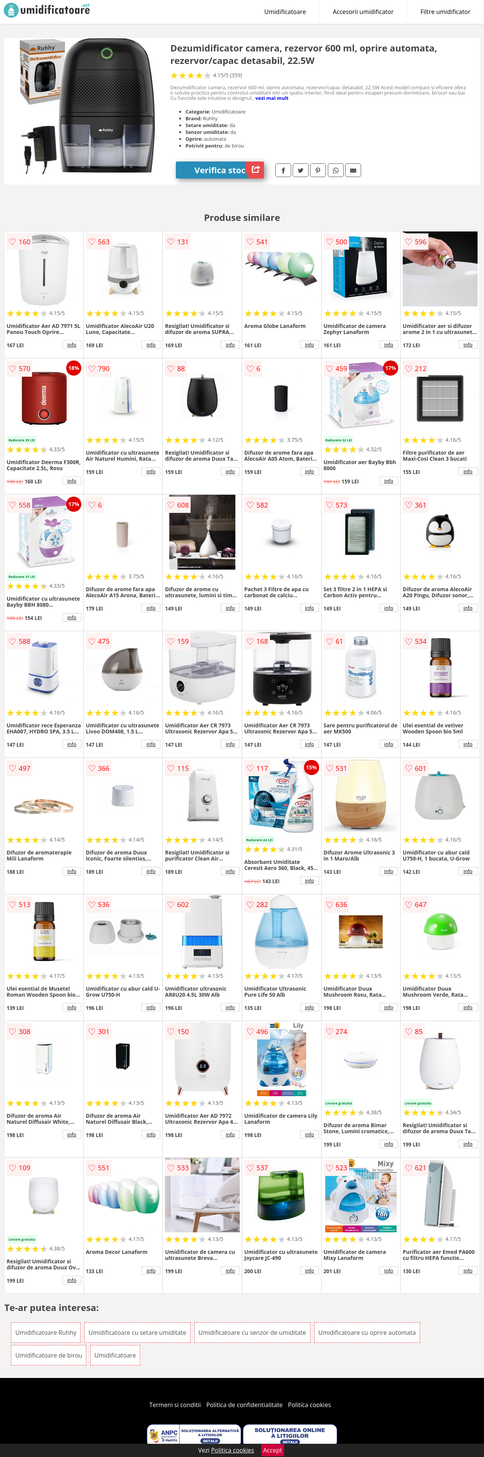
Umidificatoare (285, 12)
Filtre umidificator (445, 12)
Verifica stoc (229, 170)
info (71, 344)
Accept (272, 1450)
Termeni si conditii (175, 1405)
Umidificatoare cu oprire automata (367, 1332)
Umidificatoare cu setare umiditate (137, 1332)
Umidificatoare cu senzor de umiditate (252, 1332)
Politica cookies (309, 1405)
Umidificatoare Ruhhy (45, 1332)
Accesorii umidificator (363, 12)
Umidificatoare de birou (48, 1355)
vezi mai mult (272, 98)
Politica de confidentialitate (244, 1405)
